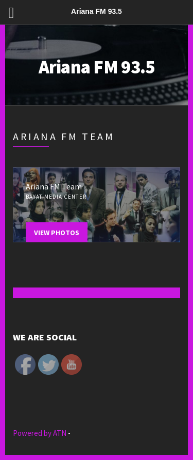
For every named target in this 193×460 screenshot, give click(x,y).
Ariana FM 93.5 (97, 67)
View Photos (56, 232)
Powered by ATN (40, 433)
